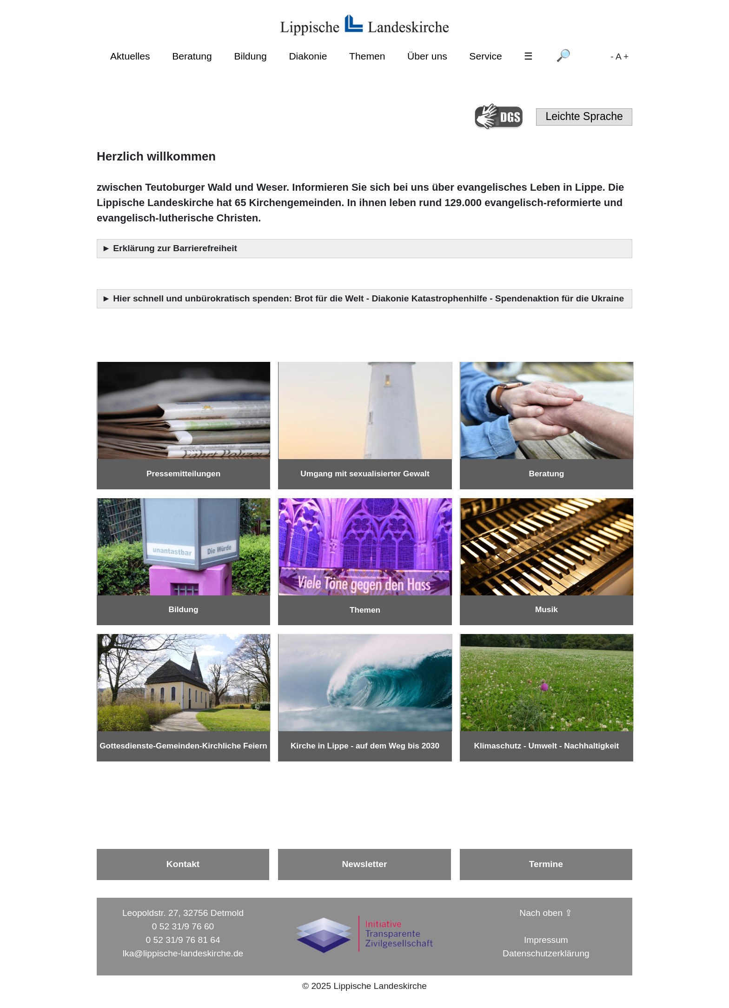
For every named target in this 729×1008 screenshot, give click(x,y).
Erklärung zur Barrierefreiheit (176, 248)
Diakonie (308, 56)
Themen (367, 56)
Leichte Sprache (584, 116)
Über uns (427, 56)
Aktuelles (130, 56)
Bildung (250, 56)
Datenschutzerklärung (546, 953)
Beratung (192, 56)
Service (485, 56)
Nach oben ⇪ (545, 913)
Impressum (546, 940)
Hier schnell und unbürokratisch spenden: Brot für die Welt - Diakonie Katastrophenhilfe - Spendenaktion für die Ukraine (369, 298)
